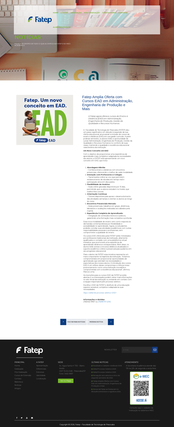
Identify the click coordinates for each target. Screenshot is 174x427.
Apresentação (42, 366)
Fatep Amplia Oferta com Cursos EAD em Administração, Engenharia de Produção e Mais (106, 383)
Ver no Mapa (65, 381)
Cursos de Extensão (22, 375)
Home (55, 13)
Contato (122, 13)
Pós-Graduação (92, 13)
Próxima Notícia (96, 322)
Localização (41, 379)
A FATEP (64, 13)
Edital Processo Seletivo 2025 (104, 372)
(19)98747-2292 (104, 302)
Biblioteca (18, 382)
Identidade (40, 375)
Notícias (17, 385)
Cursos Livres (109, 13)
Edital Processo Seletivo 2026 (104, 369)
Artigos (17, 388)
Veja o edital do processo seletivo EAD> (100, 293)
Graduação (76, 13)
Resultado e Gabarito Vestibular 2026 (107, 366)
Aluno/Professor (61, 27)
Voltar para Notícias (76, 322)
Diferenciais (41, 369)
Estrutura (40, 372)
